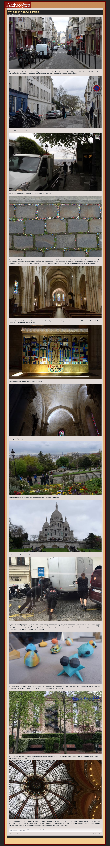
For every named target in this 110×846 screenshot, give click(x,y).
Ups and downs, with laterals (23, 11)
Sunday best (12, 9)
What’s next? (98, 9)
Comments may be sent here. (35, 842)
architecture (32, 829)
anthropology (25, 829)
